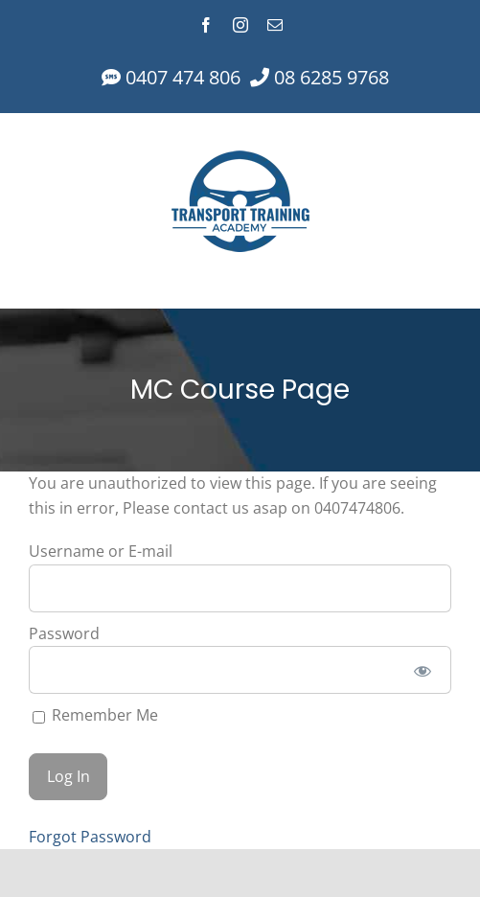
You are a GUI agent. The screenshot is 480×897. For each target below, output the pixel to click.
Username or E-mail (100, 551)
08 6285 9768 (329, 77)
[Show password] (423, 670)
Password (64, 633)
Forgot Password (90, 836)
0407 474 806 (180, 77)
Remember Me (95, 714)
